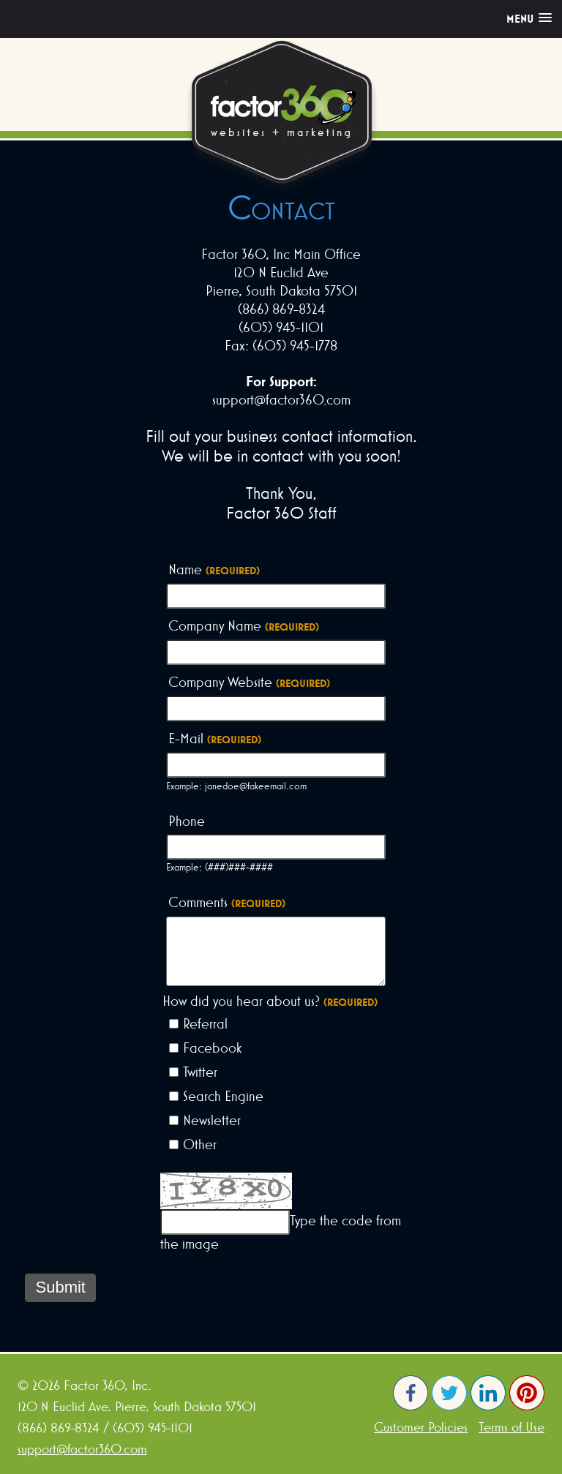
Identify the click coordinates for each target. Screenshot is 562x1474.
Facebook (212, 1047)
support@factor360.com (82, 1448)
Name (214, 569)
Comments (226, 902)
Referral (205, 1023)
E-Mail (214, 738)
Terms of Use (511, 1426)
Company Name (243, 626)
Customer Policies (421, 1426)
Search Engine (223, 1096)
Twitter (200, 1071)
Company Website (249, 682)
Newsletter (212, 1120)
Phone (186, 821)
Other (200, 1144)
